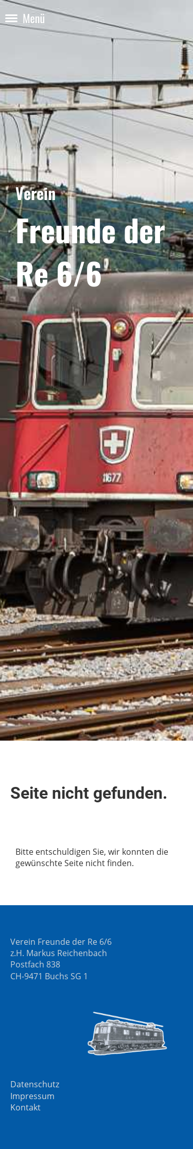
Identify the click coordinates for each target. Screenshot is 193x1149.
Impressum (32, 1096)
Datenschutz (34, 1084)
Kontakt (25, 1107)
